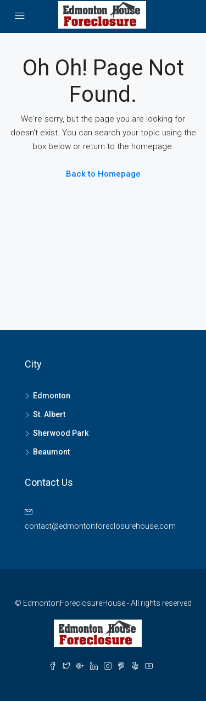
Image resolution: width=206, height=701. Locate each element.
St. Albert (49, 414)
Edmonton (51, 395)
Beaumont (51, 451)
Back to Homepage (103, 174)
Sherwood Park (60, 433)
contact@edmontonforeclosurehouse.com (100, 526)
